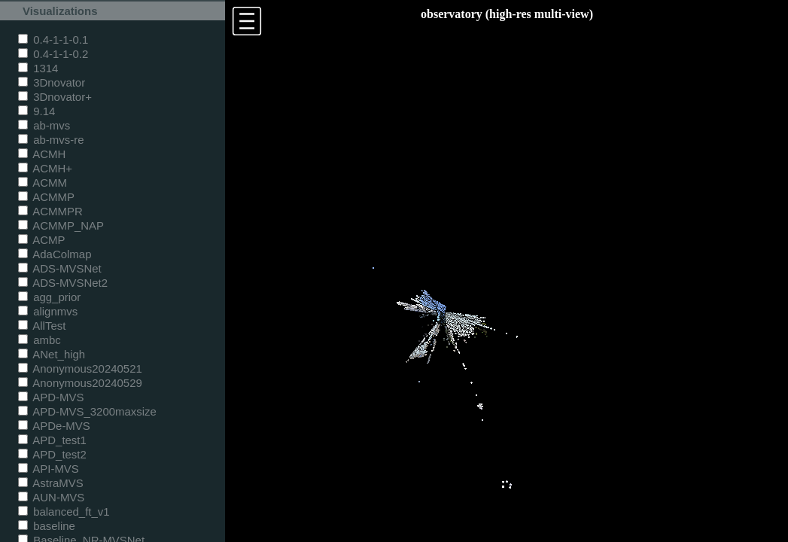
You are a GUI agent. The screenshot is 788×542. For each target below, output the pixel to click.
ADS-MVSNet (60, 268)
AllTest (41, 325)
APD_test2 (52, 454)
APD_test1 (52, 440)
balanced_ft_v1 (64, 511)
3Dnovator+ (55, 96)
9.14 (36, 111)
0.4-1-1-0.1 (53, 39)
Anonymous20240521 (80, 368)
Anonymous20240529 (80, 382)
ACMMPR (50, 211)
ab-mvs (44, 125)
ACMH (41, 154)
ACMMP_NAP (61, 225)
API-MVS (48, 468)
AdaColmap (54, 254)
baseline (46, 525)
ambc (39, 339)
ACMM (42, 182)
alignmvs (48, 311)
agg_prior (49, 297)
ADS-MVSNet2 (63, 282)
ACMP (41, 239)
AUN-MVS (51, 497)
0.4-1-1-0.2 (53, 53)
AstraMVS (51, 483)
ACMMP (46, 196)
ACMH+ (45, 168)
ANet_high (51, 354)
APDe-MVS (54, 425)
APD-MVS (51, 397)
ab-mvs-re (51, 139)
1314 (38, 68)
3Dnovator (51, 82)
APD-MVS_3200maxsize (87, 411)
